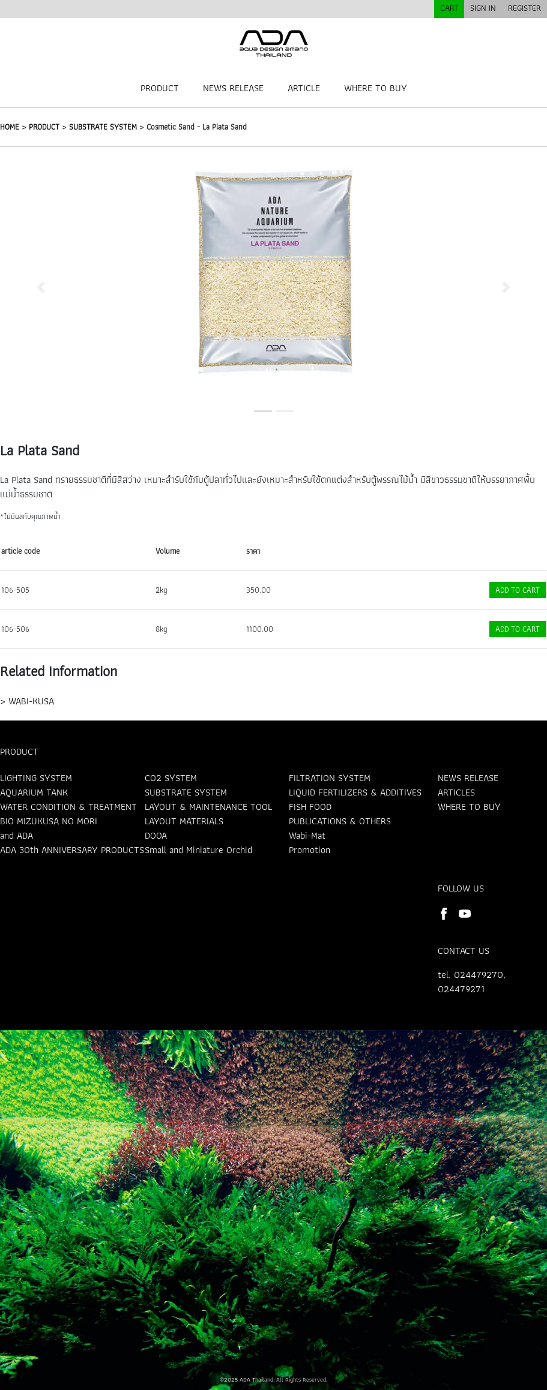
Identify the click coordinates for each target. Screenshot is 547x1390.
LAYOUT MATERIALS (184, 820)
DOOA (156, 835)
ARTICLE (304, 87)
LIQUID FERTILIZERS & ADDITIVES (355, 792)
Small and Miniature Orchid (198, 849)
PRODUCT (160, 87)
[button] (41, 287)
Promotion (309, 849)
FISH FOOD (310, 806)
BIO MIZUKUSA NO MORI (48, 820)
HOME (9, 127)
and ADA (16, 835)
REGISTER (524, 7)
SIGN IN (483, 7)
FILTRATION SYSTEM (329, 777)
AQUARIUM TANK (34, 792)
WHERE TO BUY (375, 87)
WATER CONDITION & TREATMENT (68, 806)
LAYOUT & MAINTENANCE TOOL (208, 806)
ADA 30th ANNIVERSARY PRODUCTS (72, 849)
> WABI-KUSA (27, 701)
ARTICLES (456, 792)
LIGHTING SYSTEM (36, 777)
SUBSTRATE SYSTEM (103, 127)
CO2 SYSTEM (171, 777)
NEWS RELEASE (233, 87)
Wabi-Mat (307, 835)
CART (449, 7)
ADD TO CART (517, 590)
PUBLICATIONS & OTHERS (340, 820)
